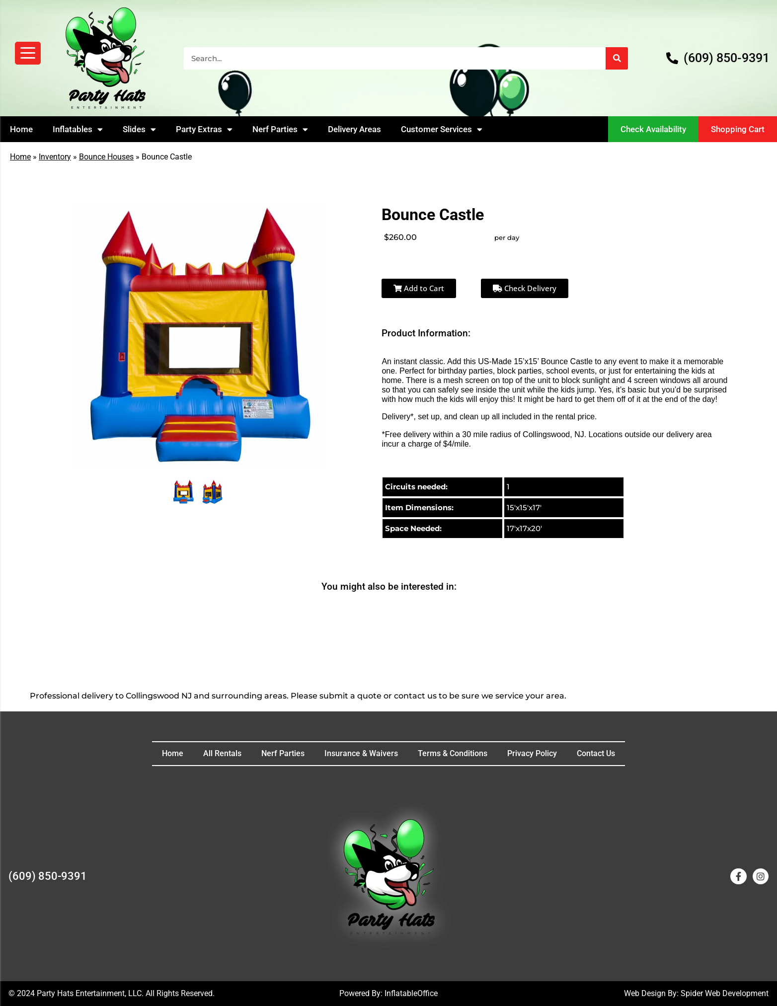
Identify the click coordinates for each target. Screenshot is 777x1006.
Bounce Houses (106, 156)
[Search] (617, 58)
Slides (139, 129)
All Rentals (222, 753)
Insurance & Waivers (361, 753)
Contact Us (596, 753)
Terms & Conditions (452, 753)
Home (21, 129)
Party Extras (204, 129)
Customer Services (441, 129)
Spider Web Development (725, 993)
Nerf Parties (280, 129)
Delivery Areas (354, 129)
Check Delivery (524, 288)
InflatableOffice (411, 993)
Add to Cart (418, 288)
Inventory (55, 156)
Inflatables (78, 129)
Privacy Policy (532, 753)
